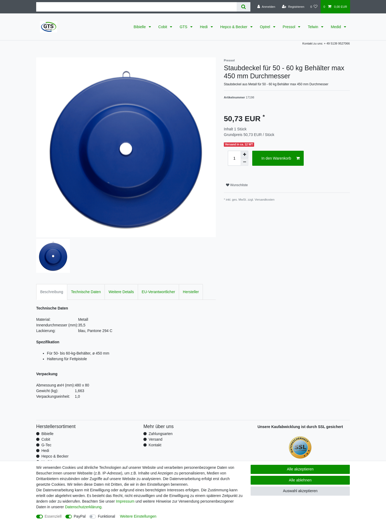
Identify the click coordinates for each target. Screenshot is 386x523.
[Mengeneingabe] (234, 158)
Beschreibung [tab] (51, 292)
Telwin (313, 27)
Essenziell (53, 516)
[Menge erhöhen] (244, 154)
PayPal (80, 516)
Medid (336, 27)
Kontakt (155, 445)
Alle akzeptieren (300, 469)
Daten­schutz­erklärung (83, 507)
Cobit (163, 27)
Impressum (125, 501)
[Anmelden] (266, 6)
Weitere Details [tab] (121, 292)
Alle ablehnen (300, 480)
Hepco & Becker (234, 27)
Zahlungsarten (161, 434)
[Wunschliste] (313, 6)
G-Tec (46, 445)
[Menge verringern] (244, 162)
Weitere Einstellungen (138, 516)
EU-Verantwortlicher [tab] (158, 292)
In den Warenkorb (280, 158)
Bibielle (140, 27)
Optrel (265, 27)
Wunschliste (237, 185)
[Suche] (243, 7)
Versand (155, 439)
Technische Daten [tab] (86, 292)
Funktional (106, 516)
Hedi (204, 27)
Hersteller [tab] (191, 292)
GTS (184, 27)
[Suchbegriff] (136, 7)
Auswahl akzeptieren (300, 491)
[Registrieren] (293, 6)
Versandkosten (264, 199)
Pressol (289, 27)
